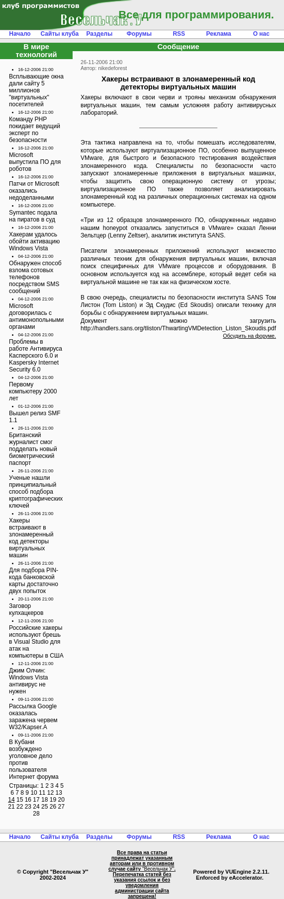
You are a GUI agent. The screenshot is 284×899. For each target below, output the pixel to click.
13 (58, 792)
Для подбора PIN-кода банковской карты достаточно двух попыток (33, 581)
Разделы (99, 33)
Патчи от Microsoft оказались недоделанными (34, 190)
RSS (179, 33)
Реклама (218, 33)
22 (19, 806)
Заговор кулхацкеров (26, 609)
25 (44, 806)
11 (42, 792)
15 (19, 799)
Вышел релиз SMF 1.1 (35, 417)
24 (36, 806)
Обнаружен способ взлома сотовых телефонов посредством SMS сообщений (35, 277)
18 (44, 799)
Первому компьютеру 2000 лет (33, 391)
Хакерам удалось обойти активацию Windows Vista (34, 241)
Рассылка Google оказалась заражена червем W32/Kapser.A (33, 717)
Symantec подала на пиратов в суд (33, 216)
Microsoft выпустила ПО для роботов (35, 161)
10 (33, 792)
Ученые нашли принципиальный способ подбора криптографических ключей (36, 491)
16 (28, 799)
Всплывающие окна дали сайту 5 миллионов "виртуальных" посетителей (36, 90)
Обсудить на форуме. (249, 336)
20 (61, 799)
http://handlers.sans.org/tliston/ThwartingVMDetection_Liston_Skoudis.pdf (178, 328)
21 (11, 806)
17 (36, 799)
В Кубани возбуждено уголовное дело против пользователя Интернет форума (34, 759)
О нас (261, 33)
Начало (19, 33)
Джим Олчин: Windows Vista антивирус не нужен (28, 681)
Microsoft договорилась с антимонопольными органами (36, 316)
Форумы (139, 33)
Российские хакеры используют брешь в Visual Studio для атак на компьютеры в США (36, 641)
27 (61, 806)
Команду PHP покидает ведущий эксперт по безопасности (34, 130)
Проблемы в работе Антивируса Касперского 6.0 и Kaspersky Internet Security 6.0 (35, 355)
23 (28, 806)
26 (53, 806)
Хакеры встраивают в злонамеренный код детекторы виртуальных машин (31, 538)
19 (53, 799)
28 (36, 813)
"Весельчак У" (158, 869)
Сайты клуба (60, 33)
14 (11, 799)
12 (50, 792)
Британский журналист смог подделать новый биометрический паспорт (33, 449)
